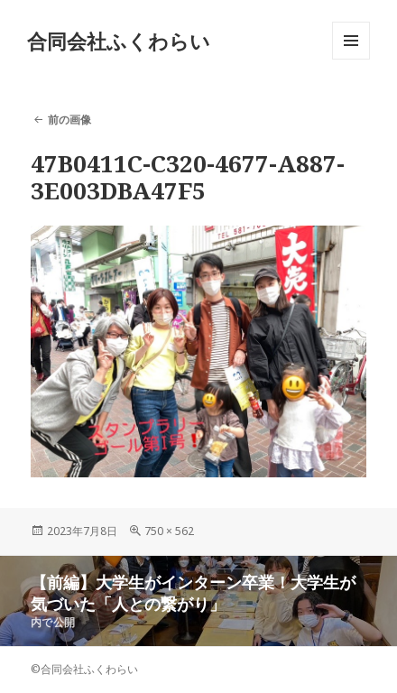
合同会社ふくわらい (118, 40)
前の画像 (69, 119)
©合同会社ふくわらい (84, 669)
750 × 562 (169, 531)
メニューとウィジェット (351, 59)
